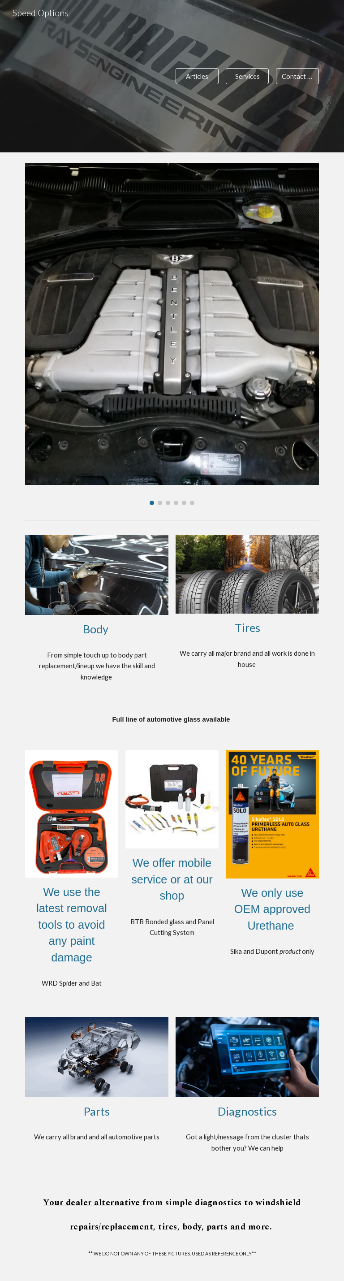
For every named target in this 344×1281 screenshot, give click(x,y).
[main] (96, 629)
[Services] (247, 76)
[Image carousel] (171, 334)
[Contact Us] (297, 76)
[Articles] (197, 76)
